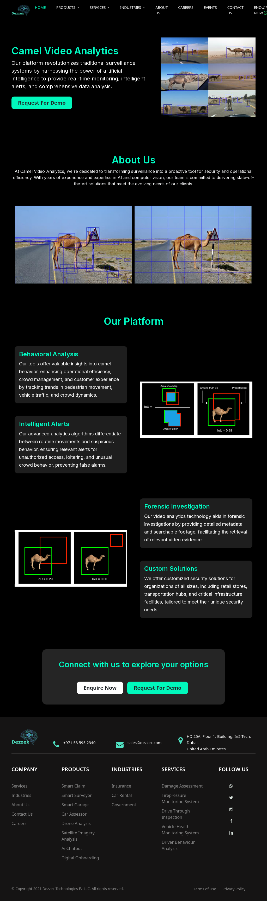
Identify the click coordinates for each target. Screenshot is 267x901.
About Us (20, 805)
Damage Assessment (182, 786)
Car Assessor (74, 814)
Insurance (121, 786)
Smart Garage (75, 805)
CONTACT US (235, 10)
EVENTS (210, 7)
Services (19, 786)
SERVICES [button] (98, 7)
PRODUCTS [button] (66, 7)
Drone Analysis (76, 823)
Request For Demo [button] (42, 102)
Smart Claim (74, 786)
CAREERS (185, 7)
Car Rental (122, 795)
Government (124, 805)
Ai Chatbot (72, 848)
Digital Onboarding (80, 858)
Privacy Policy (233, 888)
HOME (40, 7)
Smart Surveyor (77, 795)
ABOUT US (161, 10)
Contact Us (22, 814)
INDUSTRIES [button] (131, 7)
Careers (19, 823)
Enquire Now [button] (100, 687)
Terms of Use (205, 888)
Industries (21, 795)
